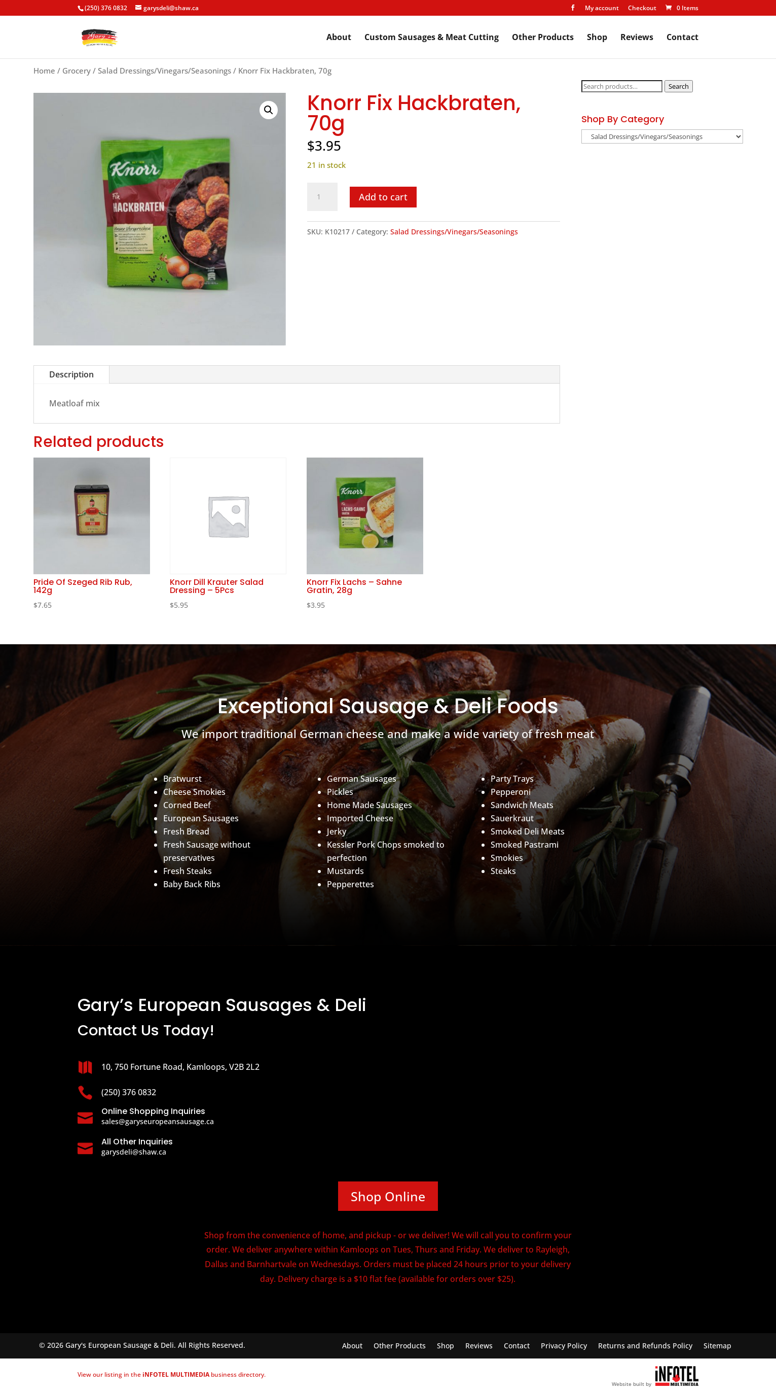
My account (602, 8)
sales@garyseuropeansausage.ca (157, 1121)
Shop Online (388, 1196)
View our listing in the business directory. (172, 1374)
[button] (269, 110)
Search (679, 86)
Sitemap (717, 1346)
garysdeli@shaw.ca (133, 1152)
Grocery (76, 70)
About (338, 38)
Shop (597, 38)
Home (44, 70)
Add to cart (383, 197)
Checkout (642, 8)
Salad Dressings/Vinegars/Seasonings (164, 70)
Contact (682, 38)
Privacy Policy (564, 1346)
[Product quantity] (322, 197)
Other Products (543, 38)
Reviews (636, 38)
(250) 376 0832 (106, 8)
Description (71, 374)
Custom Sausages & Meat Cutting (431, 38)
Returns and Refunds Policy (645, 1346)
